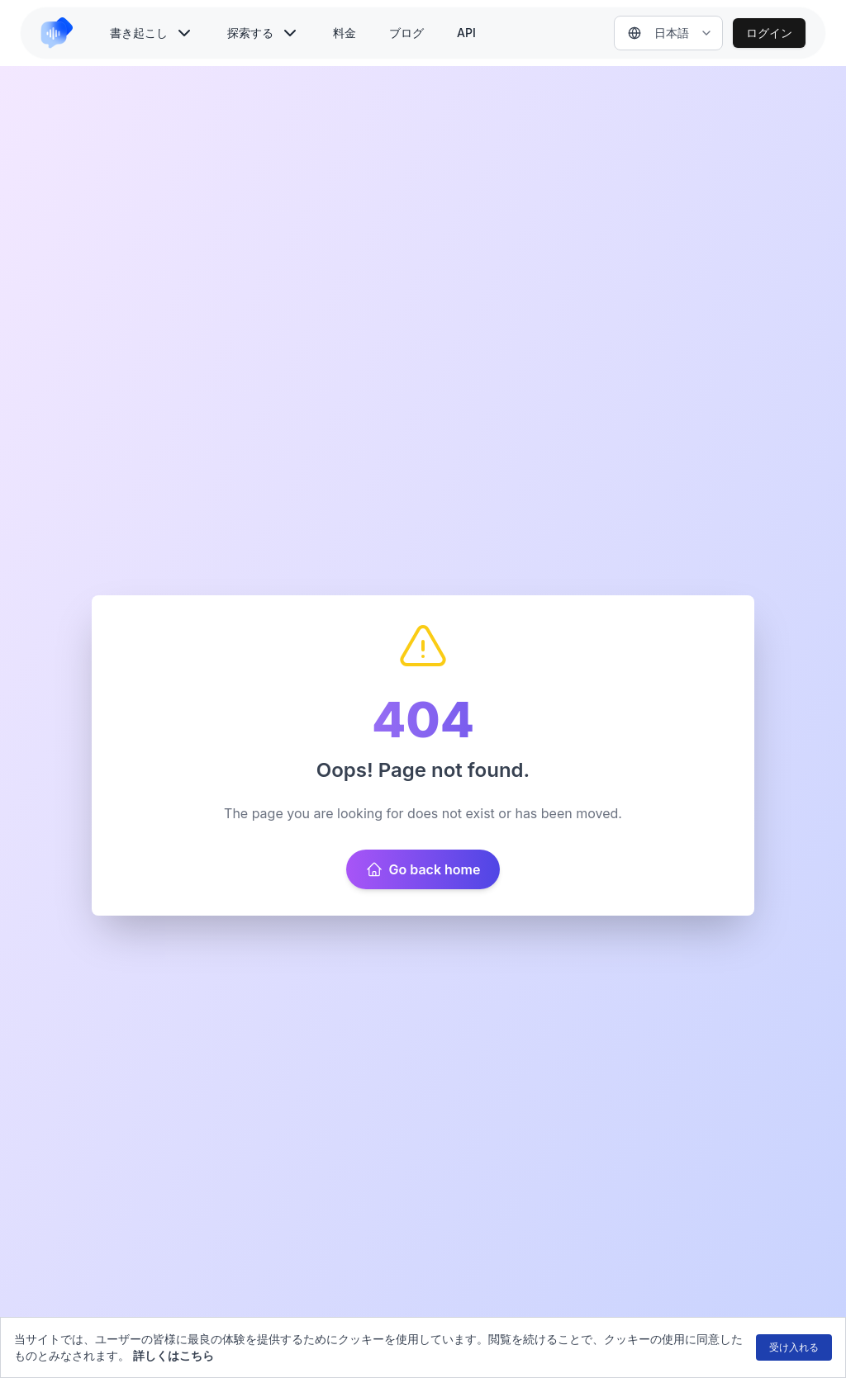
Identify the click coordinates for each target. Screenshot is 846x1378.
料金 (344, 33)
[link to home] (63, 33)
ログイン (769, 33)
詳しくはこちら (173, 1355)
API (466, 33)
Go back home (423, 869)
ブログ (406, 33)
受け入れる (794, 1347)
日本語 (658, 33)
